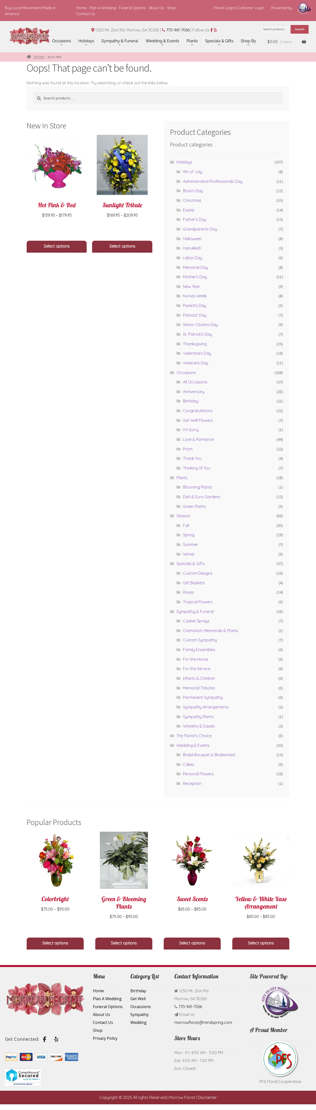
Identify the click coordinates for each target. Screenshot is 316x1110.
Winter (189, 554)
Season (183, 515)
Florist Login (224, 7)
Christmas (192, 200)
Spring (189, 534)
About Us (156, 7)
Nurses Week (195, 295)
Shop (171, 7)
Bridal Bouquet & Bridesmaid (209, 754)
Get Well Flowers (198, 420)
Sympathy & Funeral (195, 611)
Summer (190, 544)
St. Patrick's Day (197, 334)
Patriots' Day (194, 315)
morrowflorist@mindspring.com (203, 1022)
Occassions (140, 1006)
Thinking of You (196, 468)
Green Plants (194, 506)
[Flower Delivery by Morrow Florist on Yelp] (56, 1039)
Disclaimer (207, 1097)
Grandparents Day (200, 229)
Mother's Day (195, 276)
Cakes (188, 764)
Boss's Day (193, 190)
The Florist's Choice (194, 735)
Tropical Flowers (198, 601)
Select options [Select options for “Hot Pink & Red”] (57, 246)
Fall (186, 525)
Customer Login (250, 7)
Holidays (184, 162)
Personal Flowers (198, 773)
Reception (192, 783)
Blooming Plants (197, 487)
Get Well (138, 998)
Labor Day (192, 257)
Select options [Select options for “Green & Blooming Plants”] (124, 943)
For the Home (195, 659)
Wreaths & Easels (199, 726)
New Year (191, 286)
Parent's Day (194, 305)
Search (299, 29)
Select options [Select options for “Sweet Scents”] (192, 943)
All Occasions (195, 381)
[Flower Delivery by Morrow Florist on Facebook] (44, 1039)
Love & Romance (198, 439)
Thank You (192, 458)
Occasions (186, 372)
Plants (182, 477)
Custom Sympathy (200, 640)
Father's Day (194, 219)
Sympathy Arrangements (206, 707)
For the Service (196, 668)
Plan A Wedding (103, 7)
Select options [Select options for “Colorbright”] (55, 943)
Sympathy (139, 1014)
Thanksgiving (195, 343)
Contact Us (85, 13)
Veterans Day (195, 362)
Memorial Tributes (199, 687)
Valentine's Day (197, 353)
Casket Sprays (196, 620)
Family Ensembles (199, 649)
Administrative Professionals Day (212, 181)
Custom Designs (198, 573)
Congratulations (198, 410)
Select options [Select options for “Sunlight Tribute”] (122, 246)
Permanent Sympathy (203, 697)
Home (81, 7)
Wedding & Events (193, 745)
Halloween (192, 238)
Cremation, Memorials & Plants (210, 630)
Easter (189, 210)
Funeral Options (132, 7)
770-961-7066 (178, 29)
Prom (188, 449)
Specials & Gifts (191, 563)
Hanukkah (192, 248)
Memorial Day (195, 267)
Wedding (138, 1022)
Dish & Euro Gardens (201, 496)
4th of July (192, 171)
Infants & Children (199, 678)
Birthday (190, 401)
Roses (188, 592)
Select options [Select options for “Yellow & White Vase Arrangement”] (261, 943)
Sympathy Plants (198, 716)
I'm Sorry (191, 429)
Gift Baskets (194, 582)
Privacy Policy (105, 1038)
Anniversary (193, 391)
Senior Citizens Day (200, 324)
